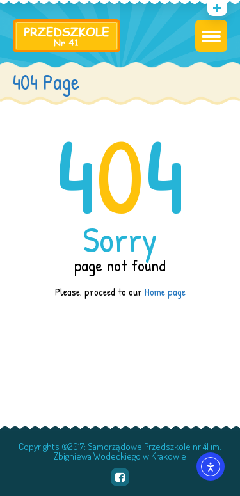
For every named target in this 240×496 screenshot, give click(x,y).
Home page (165, 292)
